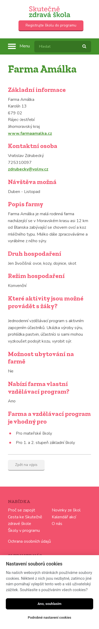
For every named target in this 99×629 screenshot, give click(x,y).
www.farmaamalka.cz (30, 133)
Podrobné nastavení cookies (49, 617)
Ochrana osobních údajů (29, 541)
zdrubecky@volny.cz (28, 169)
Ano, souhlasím (49, 604)
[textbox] (62, 46)
